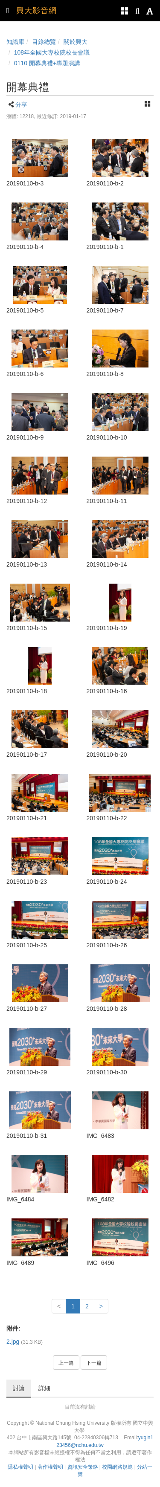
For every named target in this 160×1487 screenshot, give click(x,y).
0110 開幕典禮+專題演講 (47, 63)
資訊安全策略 (82, 1467)
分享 (21, 104)
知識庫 (15, 41)
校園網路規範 (117, 1467)
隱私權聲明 (20, 1467)
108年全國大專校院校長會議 (52, 52)
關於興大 (75, 41)
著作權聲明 (50, 1467)
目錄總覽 (44, 41)
